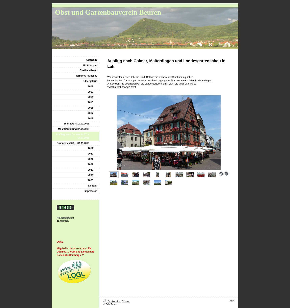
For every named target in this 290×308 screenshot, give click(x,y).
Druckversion (112, 301)
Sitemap (126, 301)
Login (231, 300)
